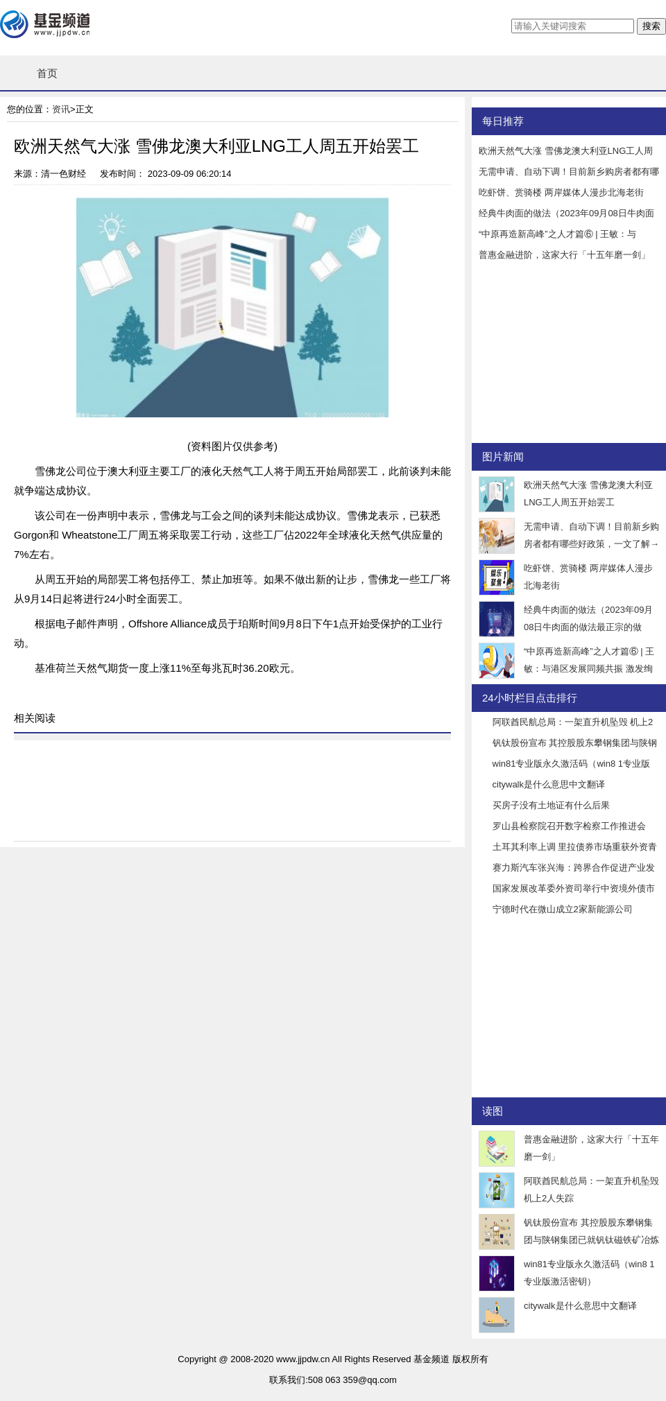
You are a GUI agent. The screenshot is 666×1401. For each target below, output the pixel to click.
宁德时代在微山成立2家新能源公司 (563, 909)
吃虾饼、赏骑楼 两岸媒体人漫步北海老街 (561, 192)
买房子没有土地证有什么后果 (551, 805)
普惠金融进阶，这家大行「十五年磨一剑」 (564, 255)
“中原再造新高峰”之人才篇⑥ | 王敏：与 (557, 234)
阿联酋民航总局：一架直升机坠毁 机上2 (573, 722)
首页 (47, 73)
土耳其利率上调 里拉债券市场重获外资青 (575, 847)
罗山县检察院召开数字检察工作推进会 (569, 826)
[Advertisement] (558, 356)
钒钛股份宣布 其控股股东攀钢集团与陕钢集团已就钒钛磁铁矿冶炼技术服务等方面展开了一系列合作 (591, 1239)
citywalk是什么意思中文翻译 (549, 784)
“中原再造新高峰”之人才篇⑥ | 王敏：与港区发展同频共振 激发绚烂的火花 (589, 668)
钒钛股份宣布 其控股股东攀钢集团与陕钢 (575, 743)
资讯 (61, 109)
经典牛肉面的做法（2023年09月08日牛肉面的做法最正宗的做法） (588, 627)
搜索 (651, 26)
